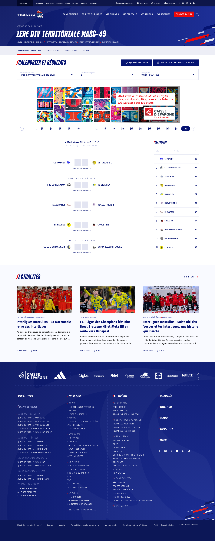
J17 (139, 128)
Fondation (83, 3)
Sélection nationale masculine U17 (35, 429)
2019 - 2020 (39, 42)
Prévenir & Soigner (77, 414)
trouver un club (184, 14)
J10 (77, 128)
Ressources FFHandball (82, 509)
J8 (59, 128)
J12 (94, 128)
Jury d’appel (119, 473)
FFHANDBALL (121, 403)
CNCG (115, 444)
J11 (85, 128)
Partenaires (49, 3)
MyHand (164, 418)
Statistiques (71, 50)
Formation (39, 3)
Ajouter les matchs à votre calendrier (175, 63)
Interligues (40, 317)
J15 (121, 128)
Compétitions (70, 14)
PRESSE (163, 440)
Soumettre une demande (79, 504)
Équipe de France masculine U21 (33, 421)
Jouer (72, 403)
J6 (41, 128)
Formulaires (119, 493)
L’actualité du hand (88, 317)
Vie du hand (112, 14)
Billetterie (166, 407)
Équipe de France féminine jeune (33, 479)
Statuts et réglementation (126, 459)
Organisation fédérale (127, 420)
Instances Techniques (124, 431)
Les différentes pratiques (80, 407)
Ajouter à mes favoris (137, 63)
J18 (148, 128)
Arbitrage (118, 462)
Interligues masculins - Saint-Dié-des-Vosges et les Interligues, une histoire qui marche (170, 326)
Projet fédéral (120, 411)
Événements (163, 14)
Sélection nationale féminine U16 (34, 453)
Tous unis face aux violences (82, 445)
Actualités (147, 14)
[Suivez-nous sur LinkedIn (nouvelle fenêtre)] (194, 3)
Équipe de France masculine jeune (34, 466)
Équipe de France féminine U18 (32, 449)
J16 (130, 128)
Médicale (117, 469)
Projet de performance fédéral (83, 421)
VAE (69, 480)
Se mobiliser (73, 442)
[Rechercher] (197, 14)
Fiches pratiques (121, 497)
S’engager (75, 434)
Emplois (75, 3)
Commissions (122, 436)
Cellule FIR (73, 484)
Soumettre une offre (78, 500)
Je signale (93, 3)
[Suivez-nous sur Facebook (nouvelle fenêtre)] (180, 3)
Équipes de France (92, 14)
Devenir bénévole (76, 449)
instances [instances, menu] (25, 3)
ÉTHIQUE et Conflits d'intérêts (128, 455)
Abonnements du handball (127, 414)
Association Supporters (29, 496)
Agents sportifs (121, 441)
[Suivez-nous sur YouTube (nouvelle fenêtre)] (190, 3)
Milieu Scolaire (75, 425)
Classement (53, 50)
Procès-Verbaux (121, 486)
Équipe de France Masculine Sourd (34, 432)
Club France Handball (28, 489)
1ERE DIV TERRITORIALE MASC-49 (89, 42)
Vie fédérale (130, 14)
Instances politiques (123, 424)
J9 (68, 128)
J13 (103, 128)
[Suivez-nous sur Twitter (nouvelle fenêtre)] (187, 3)
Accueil (19, 42)
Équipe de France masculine (31, 418)
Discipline (118, 451)
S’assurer (72, 418)
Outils (67, 3)
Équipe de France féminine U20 (32, 445)
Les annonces (74, 497)
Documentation (123, 478)
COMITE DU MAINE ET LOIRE (68, 42)
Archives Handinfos (123, 490)
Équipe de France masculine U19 (33, 425)
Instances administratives (126, 427)
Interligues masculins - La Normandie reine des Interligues (44, 324)
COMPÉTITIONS (120, 448)
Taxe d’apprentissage (78, 487)
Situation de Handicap (78, 473)
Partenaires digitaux (78, 453)
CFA (69, 477)
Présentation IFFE (76, 469)
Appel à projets (75, 456)
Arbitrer (71, 411)
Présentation (119, 407)
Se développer (74, 438)
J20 (166, 128)
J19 (157, 128)
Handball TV (166, 429)
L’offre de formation (78, 466)
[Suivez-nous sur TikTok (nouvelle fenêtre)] (198, 3)
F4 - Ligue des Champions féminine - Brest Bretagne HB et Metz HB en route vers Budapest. (106, 326)
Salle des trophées (26, 492)
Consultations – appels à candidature (132, 500)
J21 (175, 128)
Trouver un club (76, 429)
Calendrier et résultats (29, 50)
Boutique (59, 3)
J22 (184, 128)
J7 (50, 128)
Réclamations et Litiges (125, 466)
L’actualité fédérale (25, 317)
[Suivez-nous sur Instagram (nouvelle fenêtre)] (183, 3)
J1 (28, 128)
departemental (51, 42)
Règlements (119, 483)
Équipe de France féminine (30, 442)
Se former (74, 462)
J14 (112, 128)
